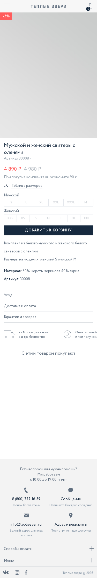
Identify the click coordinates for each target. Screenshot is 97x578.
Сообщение (71, 499)
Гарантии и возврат (48, 317)
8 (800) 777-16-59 (26, 499)
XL (41, 202)
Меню (49, 560)
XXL (56, 202)
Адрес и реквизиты (71, 524)
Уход (48, 295)
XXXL (71, 202)
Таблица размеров (26, 185)
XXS (10, 218)
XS (23, 218)
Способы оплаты (49, 549)
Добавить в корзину (48, 230)
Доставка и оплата (48, 306)
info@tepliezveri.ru (26, 524)
